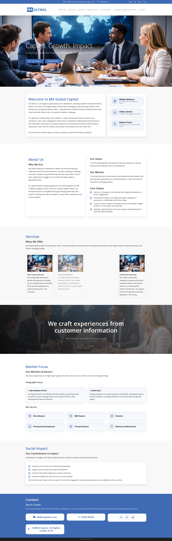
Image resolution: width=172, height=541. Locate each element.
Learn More (53, 61)
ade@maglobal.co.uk (46, 517)
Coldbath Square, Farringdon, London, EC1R (46, 529)
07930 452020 (87, 517)
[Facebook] (121, 517)
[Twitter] (133, 517)
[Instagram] (127, 517)
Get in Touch (34, 61)
